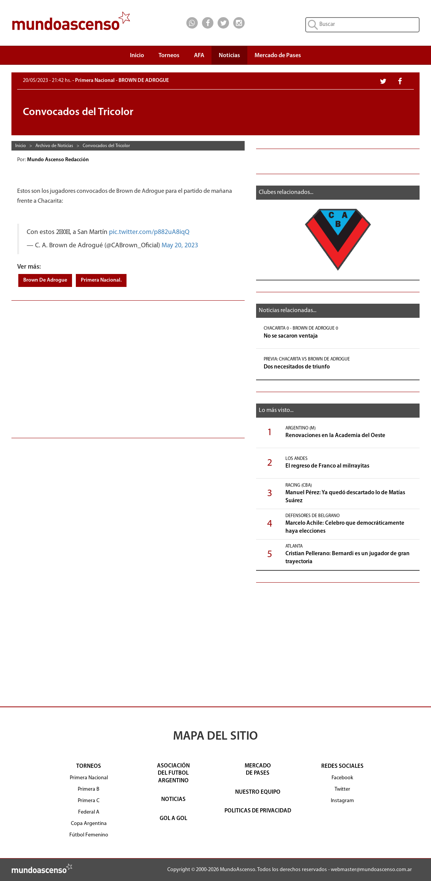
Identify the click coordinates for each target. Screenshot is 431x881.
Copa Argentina (89, 824)
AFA (199, 56)
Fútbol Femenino (88, 835)
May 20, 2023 (180, 245)
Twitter (342, 789)
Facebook (342, 778)
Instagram (342, 801)
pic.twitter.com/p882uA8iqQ (149, 232)
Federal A (88, 812)
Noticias (229, 56)
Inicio (137, 56)
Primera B (88, 789)
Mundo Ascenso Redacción (58, 160)
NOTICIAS (173, 800)
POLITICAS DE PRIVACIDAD (257, 811)
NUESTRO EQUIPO (257, 792)
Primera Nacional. (101, 280)
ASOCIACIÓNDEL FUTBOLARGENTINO (173, 773)
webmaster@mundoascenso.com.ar (371, 870)
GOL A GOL (173, 819)
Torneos (169, 57)
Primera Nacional (89, 778)
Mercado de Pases (278, 56)
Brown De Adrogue (45, 280)
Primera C (88, 801)
